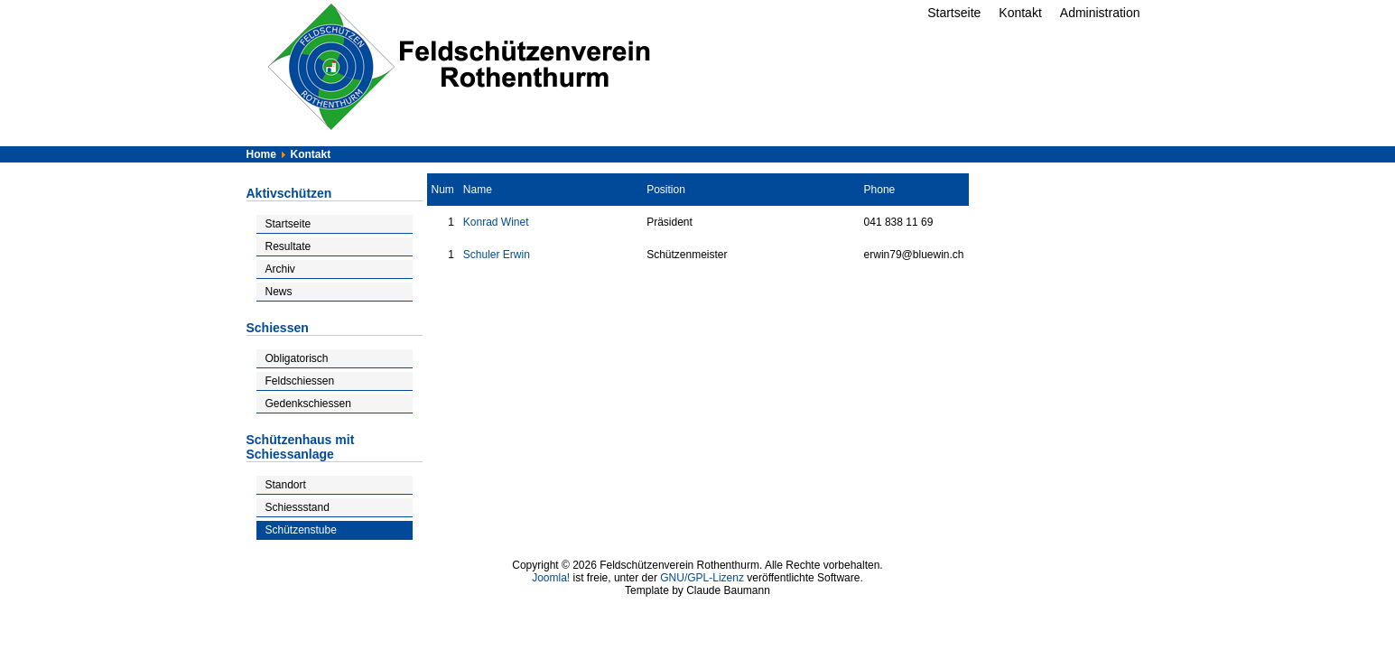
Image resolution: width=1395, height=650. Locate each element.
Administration (1100, 12)
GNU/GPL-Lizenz (702, 577)
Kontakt (1020, 12)
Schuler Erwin (496, 254)
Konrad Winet (496, 222)
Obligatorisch (297, 358)
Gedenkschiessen (308, 403)
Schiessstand (297, 507)
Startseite (954, 12)
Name (477, 189)
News (279, 291)
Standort (285, 484)
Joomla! (551, 577)
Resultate (288, 246)
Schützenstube (301, 530)
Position (665, 189)
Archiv (280, 269)
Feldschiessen (300, 381)
